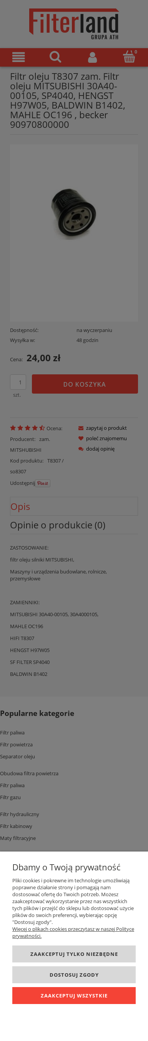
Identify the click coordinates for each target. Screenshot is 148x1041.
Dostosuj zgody (74, 974)
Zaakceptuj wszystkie (74, 995)
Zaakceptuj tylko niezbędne (74, 953)
